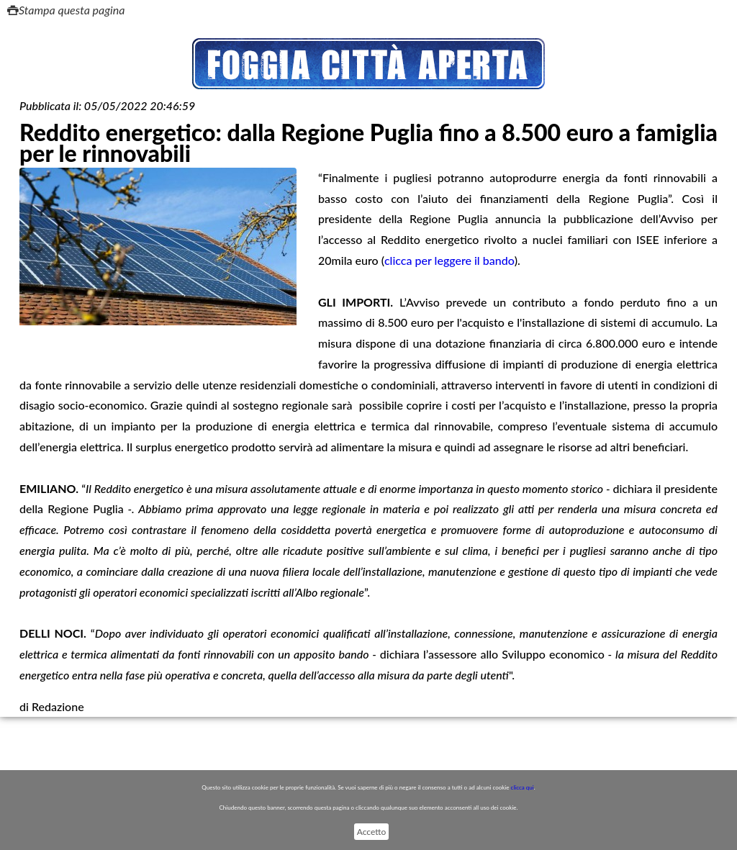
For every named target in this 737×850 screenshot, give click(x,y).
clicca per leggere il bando (449, 260)
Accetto (371, 831)
